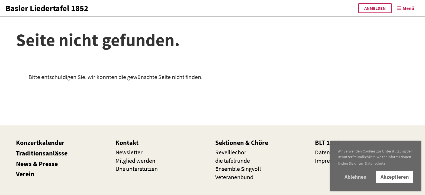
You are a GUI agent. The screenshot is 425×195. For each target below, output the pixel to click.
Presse (48, 164)
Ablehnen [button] (355, 177)
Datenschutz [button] (375, 163)
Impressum (329, 160)
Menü (405, 8)
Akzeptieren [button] (395, 177)
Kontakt (127, 142)
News (24, 164)
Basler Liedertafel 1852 (46, 8)
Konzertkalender (40, 142)
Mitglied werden (135, 160)
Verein (25, 174)
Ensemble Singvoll (238, 169)
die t (232, 160)
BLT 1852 (327, 142)
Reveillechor (230, 152)
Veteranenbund (234, 177)
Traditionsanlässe (41, 153)
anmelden (375, 8)
